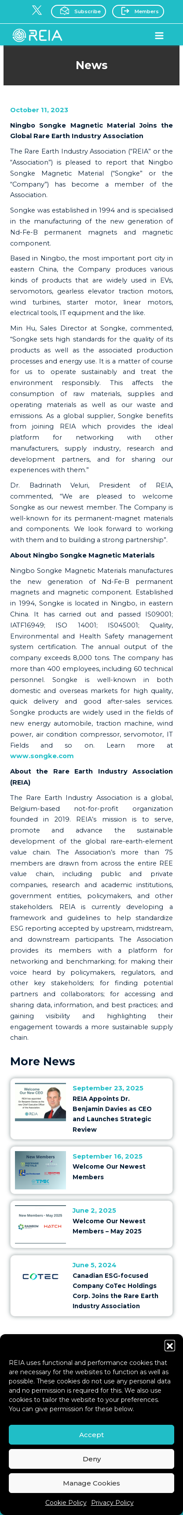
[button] (169, 1345)
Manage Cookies (91, 1483)
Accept (91, 1435)
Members (137, 11)
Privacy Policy (112, 1503)
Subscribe (77, 10)
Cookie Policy (66, 1503)
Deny (92, 1459)
